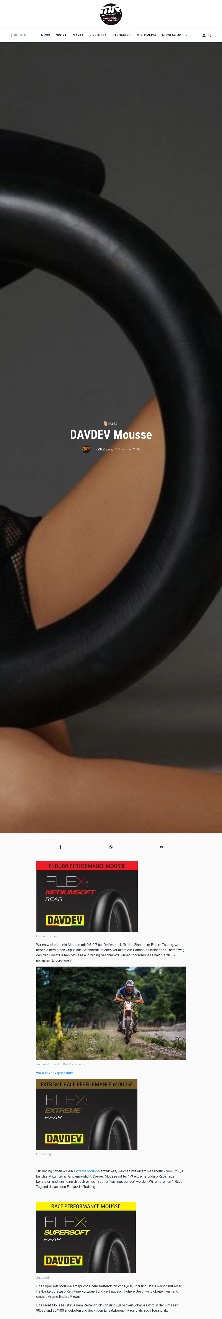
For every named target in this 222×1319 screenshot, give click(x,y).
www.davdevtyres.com (54, 1073)
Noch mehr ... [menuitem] (173, 37)
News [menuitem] (45, 35)
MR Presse (105, 449)
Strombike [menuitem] (122, 35)
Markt (112, 424)
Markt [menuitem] (78, 35)
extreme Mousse (87, 1171)
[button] (60, 847)
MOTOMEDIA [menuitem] (146, 35)
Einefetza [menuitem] (98, 35)
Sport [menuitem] (61, 35)
